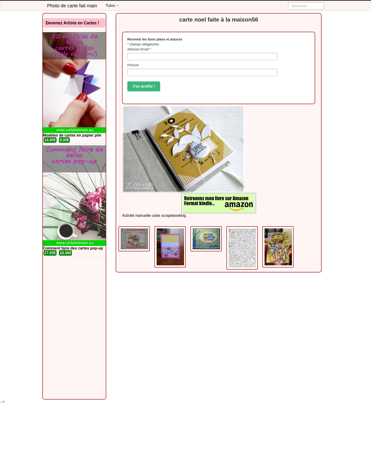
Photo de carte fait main (72, 5)
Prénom (133, 65)
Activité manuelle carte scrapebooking (154, 215)
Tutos (112, 6)
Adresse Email (139, 49)
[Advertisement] (74, 328)
